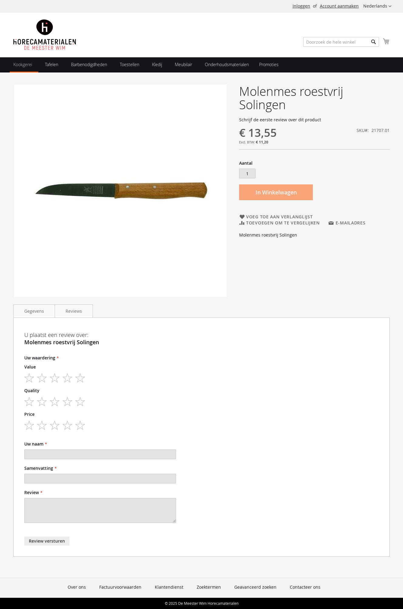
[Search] (373, 42)
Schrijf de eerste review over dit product (280, 120)
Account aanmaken (339, 6)
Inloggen (301, 6)
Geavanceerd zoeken (255, 587)
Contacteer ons (305, 587)
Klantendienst (169, 587)
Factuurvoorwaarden (120, 587)
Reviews (74, 311)
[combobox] (341, 42)
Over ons (77, 587)
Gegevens (34, 311)
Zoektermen (209, 587)
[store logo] (44, 34)
